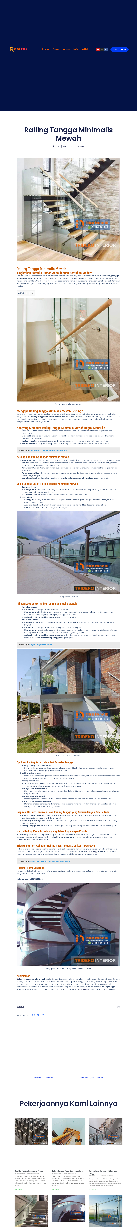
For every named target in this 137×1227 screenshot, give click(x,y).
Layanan (66, 49)
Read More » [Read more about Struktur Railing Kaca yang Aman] (18, 1189)
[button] (33, 1015)
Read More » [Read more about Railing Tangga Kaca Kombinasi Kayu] (55, 1189)
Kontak (76, 49)
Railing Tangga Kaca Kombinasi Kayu (67, 1171)
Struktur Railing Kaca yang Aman (29, 1171)
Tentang (56, 49)
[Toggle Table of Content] (30, 293)
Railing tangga (24, 979)
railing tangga (93, 851)
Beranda (45, 49)
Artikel (85, 49)
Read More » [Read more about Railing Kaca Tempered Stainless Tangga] (92, 1190)
